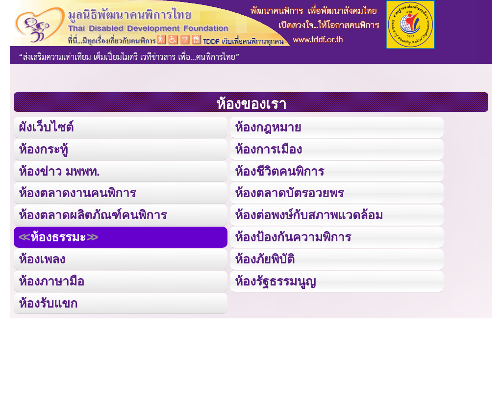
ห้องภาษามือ (51, 279)
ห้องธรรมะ (58, 236)
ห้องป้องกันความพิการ (293, 236)
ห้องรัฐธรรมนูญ (275, 279)
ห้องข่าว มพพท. (59, 170)
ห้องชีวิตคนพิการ (279, 170)
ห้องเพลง (42, 257)
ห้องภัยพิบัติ (265, 257)
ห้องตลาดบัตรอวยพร (289, 192)
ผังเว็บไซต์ (46, 126)
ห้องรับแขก (48, 301)
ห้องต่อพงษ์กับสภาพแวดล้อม (309, 214)
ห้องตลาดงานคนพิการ (77, 192)
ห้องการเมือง (268, 148)
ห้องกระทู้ (43, 148)
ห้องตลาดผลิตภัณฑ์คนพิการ (93, 214)
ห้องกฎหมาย (268, 126)
